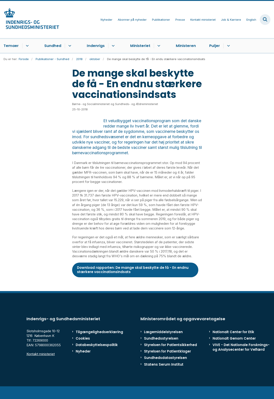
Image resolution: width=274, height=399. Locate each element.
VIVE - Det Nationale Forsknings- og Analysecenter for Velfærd (241, 358)
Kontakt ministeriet (40, 365)
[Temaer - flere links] (26, 45)
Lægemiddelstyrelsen (163, 342)
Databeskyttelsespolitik (93, 355)
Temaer (11, 45)
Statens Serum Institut (163, 375)
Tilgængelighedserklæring (93, 342)
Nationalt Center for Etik (233, 342)
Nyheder (83, 362)
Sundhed (52, 45)
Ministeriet (140, 45)
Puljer (214, 45)
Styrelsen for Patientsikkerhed (170, 355)
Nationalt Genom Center (234, 349)
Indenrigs (96, 45)
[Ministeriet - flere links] (158, 45)
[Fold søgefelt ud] (265, 19)
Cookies (83, 349)
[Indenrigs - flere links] (112, 45)
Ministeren (186, 45)
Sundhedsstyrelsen (161, 349)
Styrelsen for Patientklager (167, 362)
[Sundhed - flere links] (69, 45)
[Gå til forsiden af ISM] (29, 19)
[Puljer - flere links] (227, 45)
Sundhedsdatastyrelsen (165, 368)
